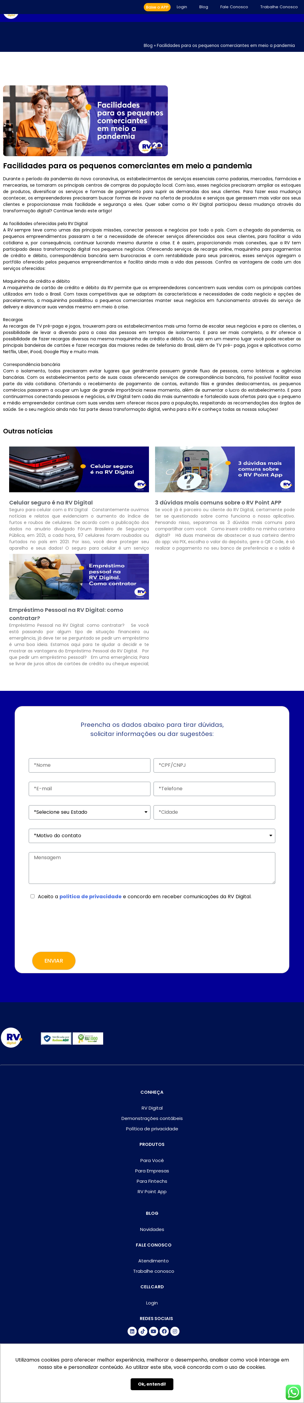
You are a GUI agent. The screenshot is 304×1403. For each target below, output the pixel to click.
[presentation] (75, 927)
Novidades (152, 1229)
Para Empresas (152, 1171)
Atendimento (153, 1261)
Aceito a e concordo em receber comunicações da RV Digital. (145, 896)
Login (182, 7)
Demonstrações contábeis (152, 1118)
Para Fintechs (152, 1181)
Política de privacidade (152, 1128)
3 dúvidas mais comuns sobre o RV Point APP (218, 502)
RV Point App (152, 1191)
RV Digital (152, 1108)
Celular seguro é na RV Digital (51, 502)
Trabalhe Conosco (279, 7)
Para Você (152, 1160)
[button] (157, 7)
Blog (203, 7)
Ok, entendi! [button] (152, 1384)
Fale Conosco (234, 7)
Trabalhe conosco (153, 1271)
